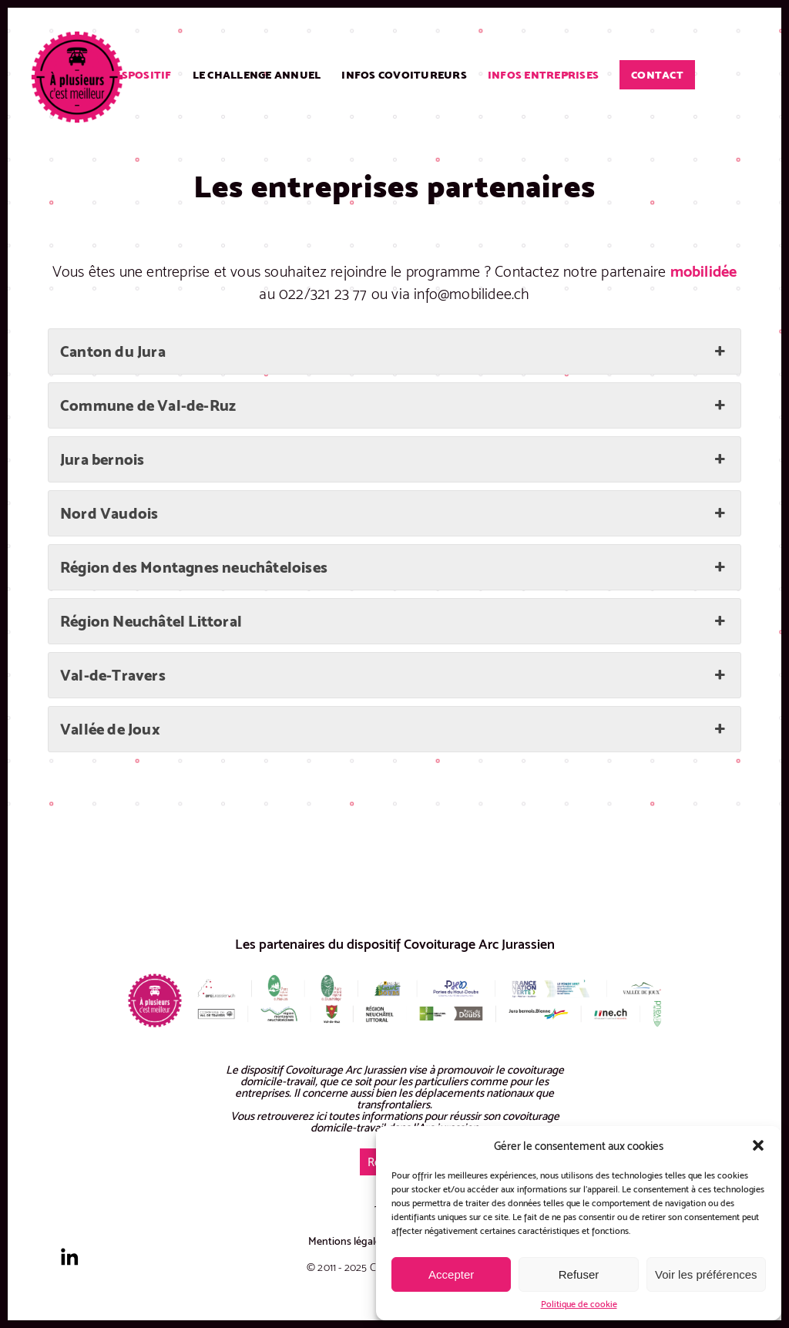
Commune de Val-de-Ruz (394, 405)
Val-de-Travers (394, 675)
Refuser (579, 1274)
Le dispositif (132, 75)
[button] (758, 1145)
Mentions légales (346, 1241)
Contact (657, 75)
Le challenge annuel (257, 75)
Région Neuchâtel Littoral (394, 621)
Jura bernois (394, 459)
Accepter (451, 1274)
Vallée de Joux (394, 729)
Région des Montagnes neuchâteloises (394, 567)
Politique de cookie (579, 1304)
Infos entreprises (543, 75)
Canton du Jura (394, 351)
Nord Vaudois (394, 513)
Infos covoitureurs (404, 75)
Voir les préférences (706, 1274)
